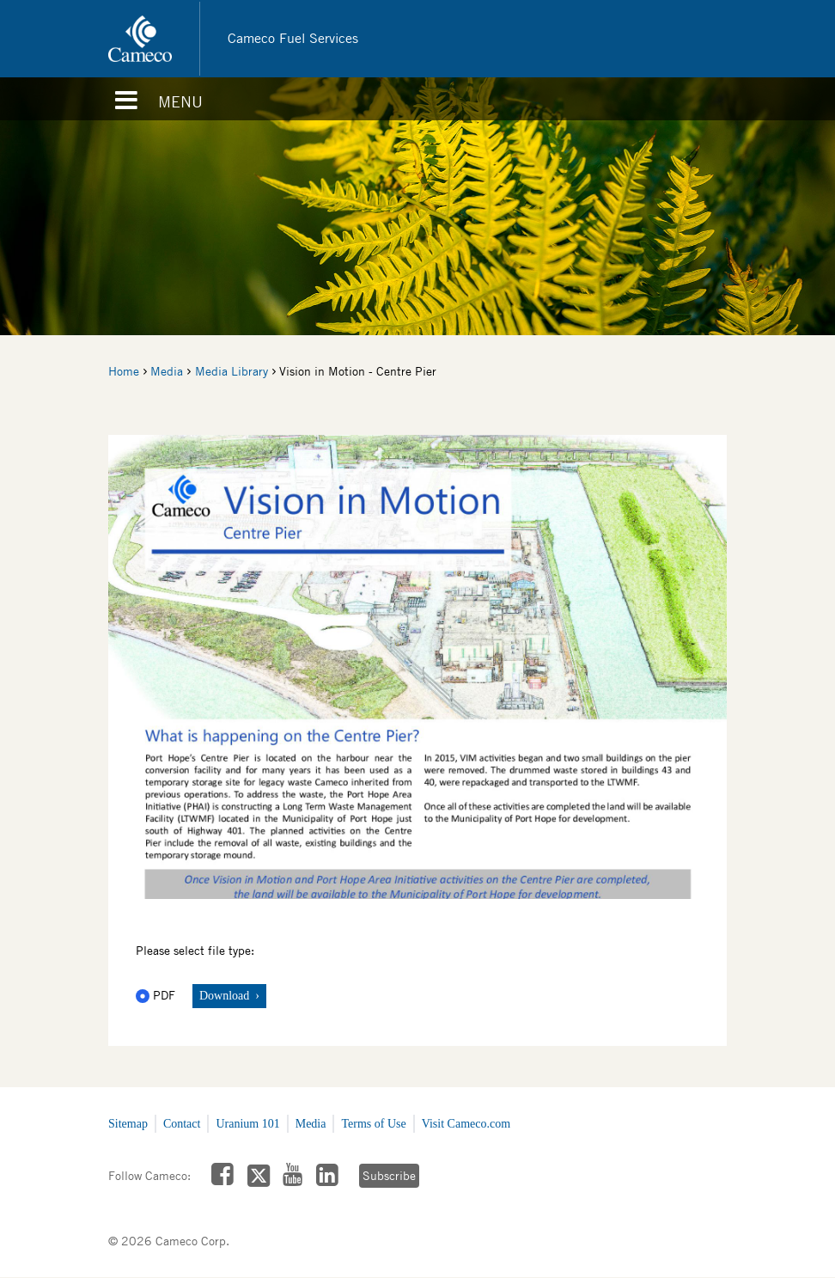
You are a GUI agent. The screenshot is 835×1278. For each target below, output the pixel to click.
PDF (157, 995)
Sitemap (128, 1123)
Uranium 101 (247, 1123)
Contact (182, 1123)
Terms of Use (373, 1123)
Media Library (231, 371)
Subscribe (389, 1176)
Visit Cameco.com (466, 1123)
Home (123, 371)
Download (226, 995)
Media (166, 371)
